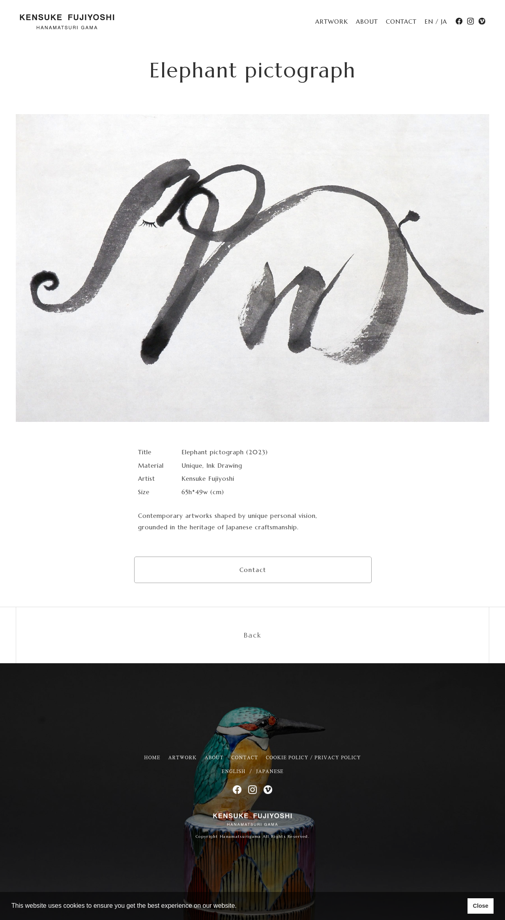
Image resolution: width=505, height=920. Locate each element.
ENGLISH (233, 771)
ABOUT (367, 21)
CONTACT (401, 21)
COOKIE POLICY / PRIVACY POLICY (313, 758)
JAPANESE (269, 771)
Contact (253, 570)
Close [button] (480, 906)
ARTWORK (331, 21)
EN (429, 21)
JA (444, 21)
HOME (152, 758)
